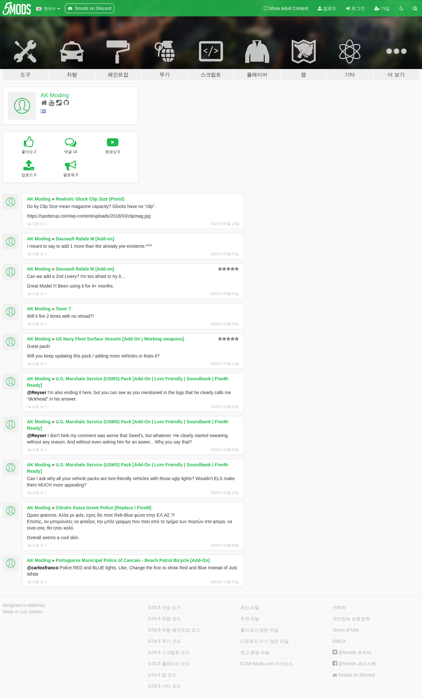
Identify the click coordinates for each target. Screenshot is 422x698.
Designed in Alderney (24, 605)
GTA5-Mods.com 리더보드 (266, 663)
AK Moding (55, 95)
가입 (382, 8)
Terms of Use (345, 630)
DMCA (339, 641)
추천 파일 (250, 618)
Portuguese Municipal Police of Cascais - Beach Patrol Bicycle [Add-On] (133, 560)
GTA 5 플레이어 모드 (169, 663)
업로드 (327, 8)
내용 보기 (37, 224)
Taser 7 (63, 308)
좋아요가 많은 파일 (259, 630)
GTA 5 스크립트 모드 (169, 652)
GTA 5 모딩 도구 (164, 607)
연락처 (339, 607)
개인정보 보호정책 (351, 618)
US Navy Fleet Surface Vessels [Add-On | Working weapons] (120, 338)
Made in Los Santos (22, 611)
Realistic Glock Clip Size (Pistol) (90, 199)
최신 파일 (250, 607)
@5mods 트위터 (351, 652)
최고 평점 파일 (255, 652)
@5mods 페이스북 (354, 664)
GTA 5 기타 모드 (164, 686)
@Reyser (36, 392)
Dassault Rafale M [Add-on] (85, 238)
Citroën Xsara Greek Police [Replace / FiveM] (103, 507)
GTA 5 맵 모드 (162, 674)
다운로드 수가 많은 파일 (264, 641)
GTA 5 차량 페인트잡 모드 (174, 630)
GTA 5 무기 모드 (164, 641)
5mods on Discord (353, 675)
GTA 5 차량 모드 (164, 618)
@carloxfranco (42, 567)
